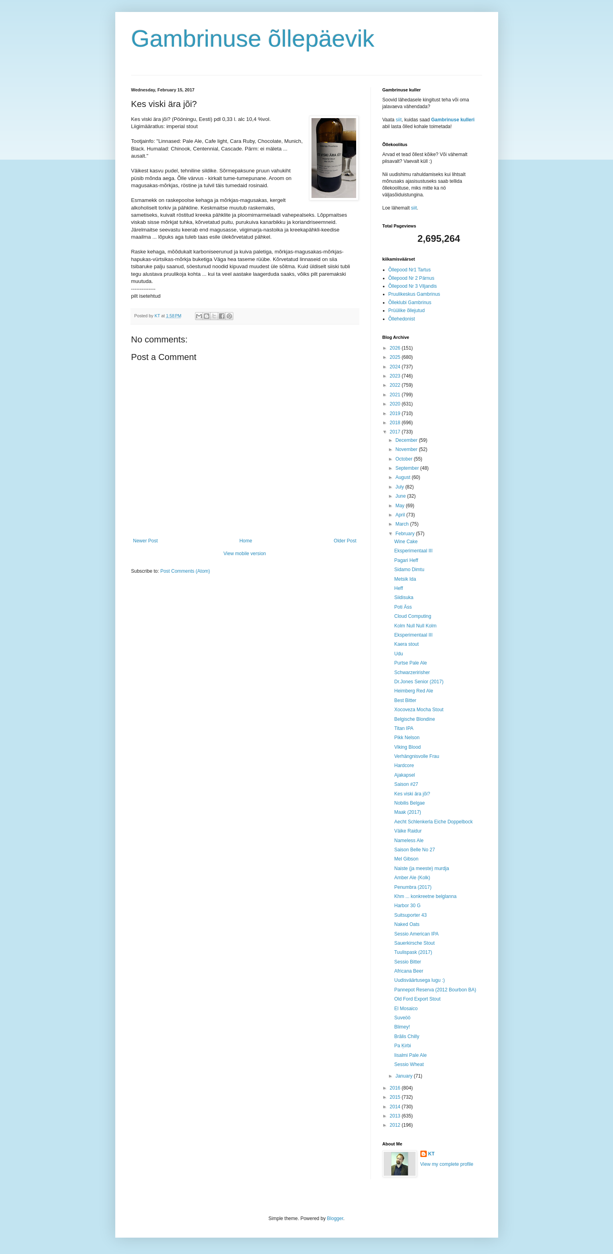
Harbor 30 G (407, 905)
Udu (398, 654)
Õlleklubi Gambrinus (410, 302)
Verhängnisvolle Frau (416, 756)
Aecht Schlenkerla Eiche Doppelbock (433, 822)
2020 (396, 404)
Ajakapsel (404, 775)
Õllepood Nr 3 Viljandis (412, 286)
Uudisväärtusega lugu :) (419, 980)
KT (431, 1154)
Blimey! (402, 1027)
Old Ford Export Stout (417, 999)
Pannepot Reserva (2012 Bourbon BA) (435, 990)
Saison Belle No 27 (414, 849)
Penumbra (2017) (412, 887)
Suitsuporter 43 (410, 915)
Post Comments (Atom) (185, 571)
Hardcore (404, 765)
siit (399, 120)
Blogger (335, 1218)
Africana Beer (408, 971)
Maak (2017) (407, 812)
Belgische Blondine (414, 719)
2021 (396, 395)
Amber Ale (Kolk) (412, 877)
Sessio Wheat (409, 1064)
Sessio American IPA (416, 934)
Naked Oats (406, 924)
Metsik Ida (405, 579)
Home (245, 541)
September (407, 468)
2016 (396, 1088)
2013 (396, 1116)
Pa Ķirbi (402, 1045)
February (405, 533)
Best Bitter (405, 700)
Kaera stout (406, 644)
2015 (396, 1097)
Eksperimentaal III (413, 551)
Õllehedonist (401, 319)
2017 (396, 432)
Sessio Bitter (407, 962)
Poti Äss (403, 607)
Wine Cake (406, 541)
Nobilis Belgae (409, 803)
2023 (396, 376)
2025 (396, 357)
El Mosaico (406, 1008)
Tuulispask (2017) (413, 952)
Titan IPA (403, 728)
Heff (398, 588)
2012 (396, 1125)
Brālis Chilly (406, 1036)
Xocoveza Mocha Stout (418, 709)
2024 (396, 367)
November (407, 449)
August (403, 477)
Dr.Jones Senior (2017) (418, 681)
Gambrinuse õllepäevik (253, 38)
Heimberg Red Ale (413, 691)
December (407, 440)
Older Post (345, 541)
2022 (396, 385)
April (400, 515)
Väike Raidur (408, 831)
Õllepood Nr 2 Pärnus (411, 278)
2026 (396, 348)
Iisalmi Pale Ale (410, 1055)
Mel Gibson (406, 859)
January (404, 1076)
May (400, 505)
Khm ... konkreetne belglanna (425, 896)
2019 (396, 413)
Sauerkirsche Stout (414, 943)
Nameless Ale (408, 840)
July (400, 487)
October (404, 459)
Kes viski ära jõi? (412, 794)
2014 (396, 1107)
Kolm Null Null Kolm (415, 626)
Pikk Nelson (406, 737)
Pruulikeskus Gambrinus (414, 294)
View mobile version (244, 553)
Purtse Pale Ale (410, 663)
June (401, 496)
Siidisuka (403, 597)
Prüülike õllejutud (406, 310)
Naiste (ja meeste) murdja (421, 868)
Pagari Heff (406, 560)
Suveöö (402, 1018)
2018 (396, 422)
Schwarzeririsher (412, 672)
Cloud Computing (412, 616)
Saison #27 (406, 784)
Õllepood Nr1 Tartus (409, 270)
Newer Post (145, 541)
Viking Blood (407, 747)
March (402, 524)
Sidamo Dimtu (409, 569)
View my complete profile (446, 1164)
